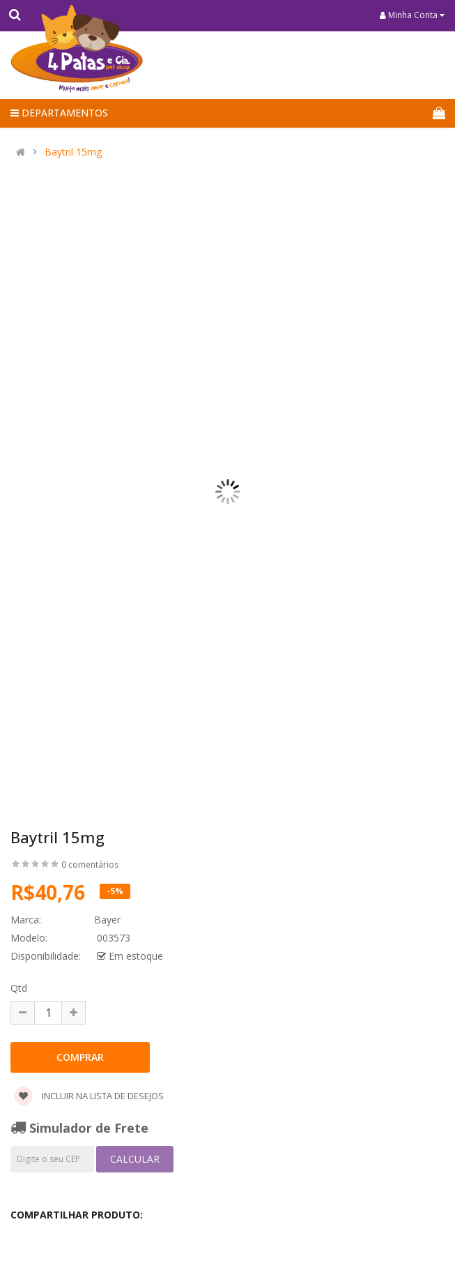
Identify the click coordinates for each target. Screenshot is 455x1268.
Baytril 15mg (73, 152)
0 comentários (89, 864)
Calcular (135, 1158)
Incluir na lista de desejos (89, 1095)
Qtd (18, 988)
